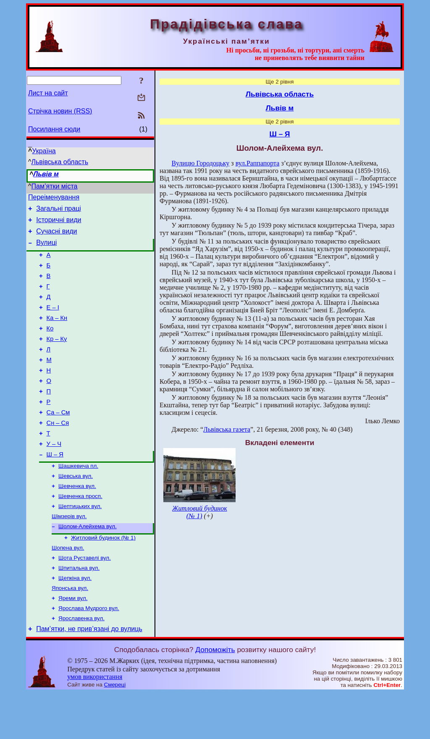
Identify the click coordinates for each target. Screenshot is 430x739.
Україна (43, 151)
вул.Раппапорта (258, 163)
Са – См (58, 438)
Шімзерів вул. (69, 553)
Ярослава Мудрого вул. (88, 652)
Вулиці (46, 248)
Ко (50, 344)
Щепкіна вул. (75, 619)
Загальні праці (58, 211)
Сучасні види (56, 236)
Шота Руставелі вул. (84, 598)
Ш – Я (55, 485)
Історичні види (58, 223)
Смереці (115, 731)
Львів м (46, 174)
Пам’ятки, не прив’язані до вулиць (89, 675)
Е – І (53, 321)
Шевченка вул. (77, 520)
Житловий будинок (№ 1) (103, 576)
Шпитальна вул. (79, 608)
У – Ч (54, 474)
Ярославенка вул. (81, 663)
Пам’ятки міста (54, 186)
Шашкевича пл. (78, 498)
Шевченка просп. (80, 531)
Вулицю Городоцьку (201, 163)
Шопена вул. (68, 587)
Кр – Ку (57, 356)
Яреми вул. (72, 641)
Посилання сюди (54, 129)
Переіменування (53, 198)
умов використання (94, 722)
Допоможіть (215, 696)
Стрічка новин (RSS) (60, 111)
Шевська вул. (75, 509)
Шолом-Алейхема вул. (87, 564)
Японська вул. (70, 630)
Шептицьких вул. (80, 542)
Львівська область (59, 161)
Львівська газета (226, 429)
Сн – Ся (58, 450)
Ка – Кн (57, 333)
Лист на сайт (48, 93)
